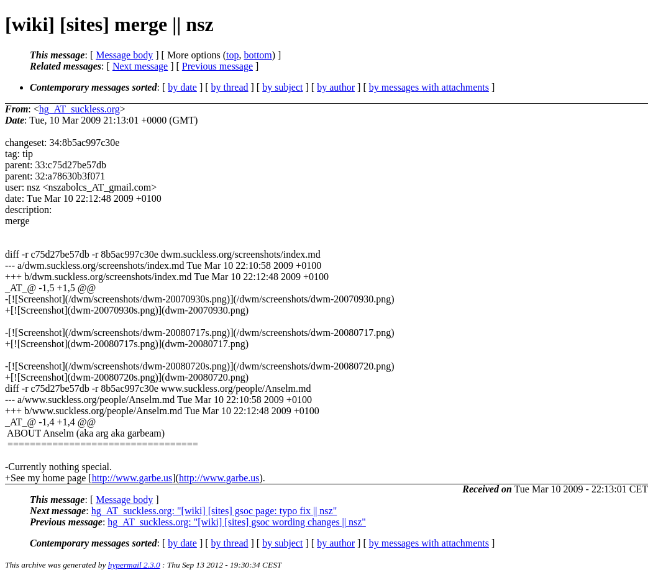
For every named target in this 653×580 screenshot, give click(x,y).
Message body (124, 55)
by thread (230, 87)
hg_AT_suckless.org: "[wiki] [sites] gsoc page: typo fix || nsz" (214, 510)
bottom (258, 55)
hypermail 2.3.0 (134, 564)
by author (336, 87)
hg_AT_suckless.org (79, 109)
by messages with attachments (429, 87)
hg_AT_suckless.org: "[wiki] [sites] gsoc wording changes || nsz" (236, 522)
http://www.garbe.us (132, 478)
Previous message (217, 66)
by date (182, 87)
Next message (140, 66)
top (232, 55)
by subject (282, 87)
